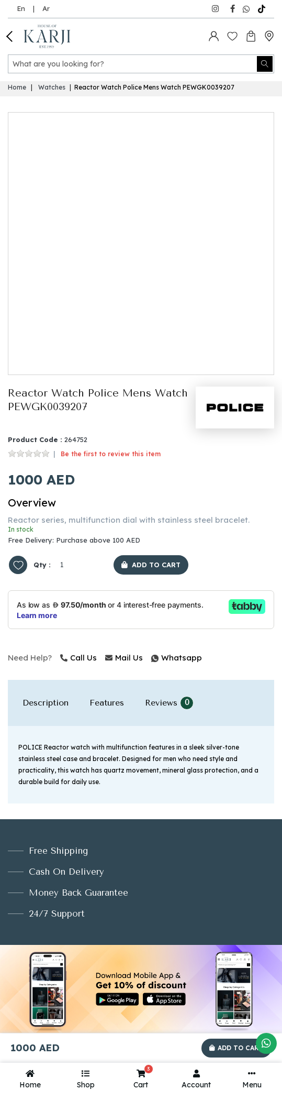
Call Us (78, 658)
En (21, 8)
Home (17, 87)
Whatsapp (152, 658)
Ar (46, 8)
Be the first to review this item (111, 454)
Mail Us (124, 658)
